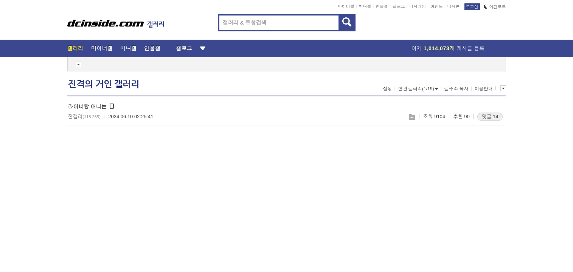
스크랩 (411, 117)
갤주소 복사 (456, 88)
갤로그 (399, 6)
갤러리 (75, 48)
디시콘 (453, 6)
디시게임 (417, 6)
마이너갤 (346, 6)
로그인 (472, 7)
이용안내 (484, 88)
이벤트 (436, 6)
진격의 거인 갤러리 (103, 84)
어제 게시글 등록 (448, 48)
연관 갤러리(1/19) (418, 88)
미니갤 (365, 6)
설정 (387, 88)
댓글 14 (489, 116)
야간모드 (495, 7)
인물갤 (382, 6)
